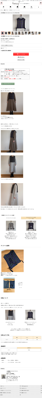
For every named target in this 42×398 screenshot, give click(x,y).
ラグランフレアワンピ (9, 179)
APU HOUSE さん (30, 324)
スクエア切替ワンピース (9, 117)
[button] (1, 3)
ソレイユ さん (10, 324)
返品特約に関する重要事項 (6, 50)
